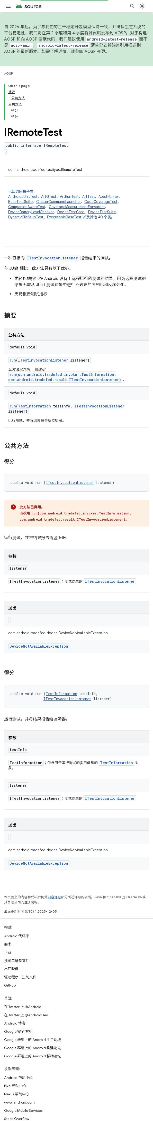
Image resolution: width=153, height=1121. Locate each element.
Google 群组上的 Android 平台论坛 (32, 1039)
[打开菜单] (8, 6)
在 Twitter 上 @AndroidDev (26, 1015)
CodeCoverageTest (101, 201)
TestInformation (34, 406)
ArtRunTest (69, 196)
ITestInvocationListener (52, 258)
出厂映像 (11, 969)
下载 (7, 952)
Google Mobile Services (23, 1110)
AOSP (8, 73)
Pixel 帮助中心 (15, 1086)
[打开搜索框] (132, 6)
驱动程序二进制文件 (20, 977)
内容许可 (54, 897)
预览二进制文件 (16, 960)
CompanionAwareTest (26, 206)
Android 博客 (14, 1023)
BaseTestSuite (20, 201)
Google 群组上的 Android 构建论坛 (32, 1048)
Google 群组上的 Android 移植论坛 (32, 1056)
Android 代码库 (16, 936)
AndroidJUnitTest (23, 196)
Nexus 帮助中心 (16, 1094)
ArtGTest (48, 196)
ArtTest (88, 196)
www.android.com (19, 1102)
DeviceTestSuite (102, 212)
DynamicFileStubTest (25, 217)
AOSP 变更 (95, 51)
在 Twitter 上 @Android (22, 1007)
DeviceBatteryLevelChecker (31, 212)
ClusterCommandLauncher (58, 201)
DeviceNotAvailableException (39, 646)
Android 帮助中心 (18, 1077)
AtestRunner (108, 196)
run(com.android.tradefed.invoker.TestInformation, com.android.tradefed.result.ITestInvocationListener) (64, 377)
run (13, 360)
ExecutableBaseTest (64, 217)
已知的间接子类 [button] (76, 204)
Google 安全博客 (18, 1031)
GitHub (10, 985)
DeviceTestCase (71, 212)
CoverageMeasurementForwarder (77, 206)
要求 (7, 944)
